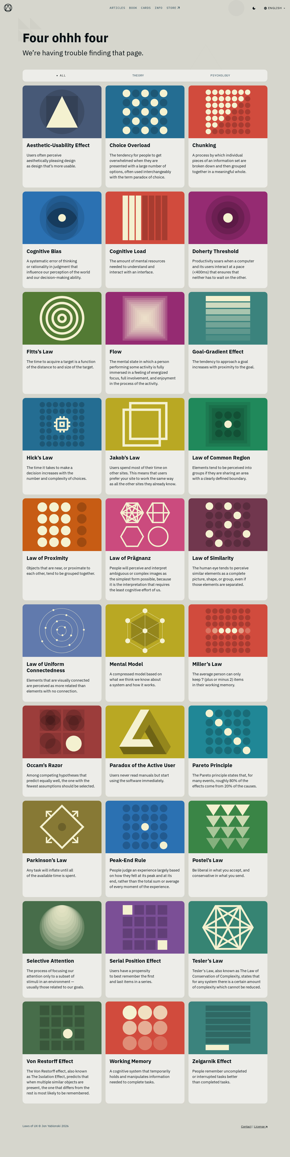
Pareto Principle (212, 772)
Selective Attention (50, 979)
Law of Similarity (213, 564)
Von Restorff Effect (50, 1085)
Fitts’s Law (40, 352)
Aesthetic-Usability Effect (58, 145)
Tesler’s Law (207, 979)
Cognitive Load (128, 251)
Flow (116, 352)
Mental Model (126, 670)
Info (159, 8)
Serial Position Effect (135, 979)
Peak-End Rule (128, 873)
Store (173, 7)
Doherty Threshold (215, 251)
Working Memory (130, 1085)
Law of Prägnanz (130, 564)
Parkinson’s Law (47, 873)
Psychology (220, 75)
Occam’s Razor (45, 772)
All (63, 75)
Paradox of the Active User (142, 772)
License (260, 1150)
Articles (117, 8)
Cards (146, 8)
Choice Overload (130, 145)
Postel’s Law (207, 873)
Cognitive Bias (44, 251)
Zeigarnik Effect (211, 1085)
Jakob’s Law (125, 458)
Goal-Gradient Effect (217, 352)
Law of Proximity (47, 564)
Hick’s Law (40, 458)
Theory (138, 75)
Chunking (204, 145)
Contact (246, 1150)
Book (133, 8)
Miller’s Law (207, 670)
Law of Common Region (221, 458)
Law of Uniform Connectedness (46, 673)
